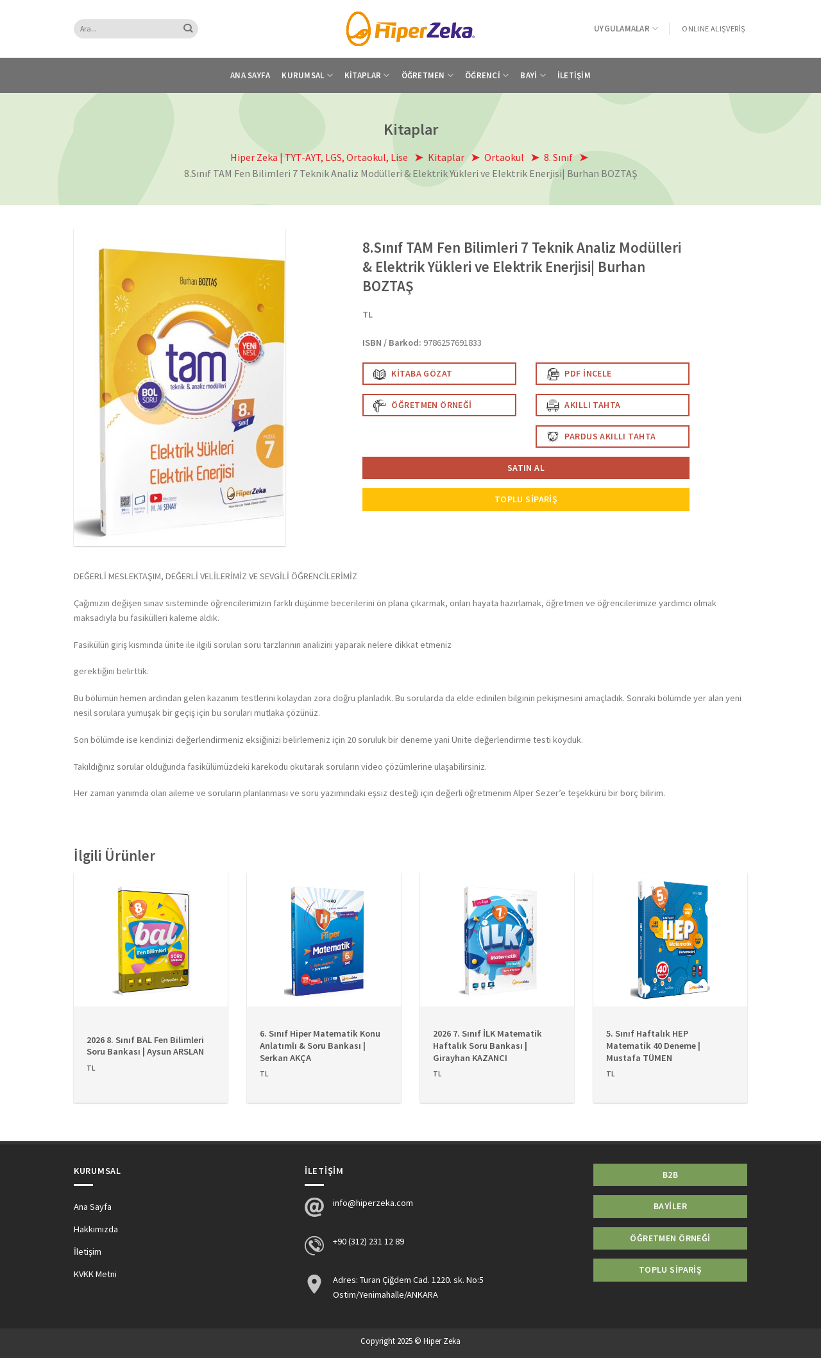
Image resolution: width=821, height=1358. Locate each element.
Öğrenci (487, 75)
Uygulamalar (626, 28)
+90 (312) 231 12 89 (368, 1241)
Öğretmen (428, 75)
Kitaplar (367, 75)
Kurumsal (307, 75)
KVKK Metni (95, 1274)
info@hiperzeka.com (373, 1203)
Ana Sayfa (250, 75)
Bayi (533, 75)
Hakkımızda (96, 1229)
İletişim (574, 75)
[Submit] (188, 28)
